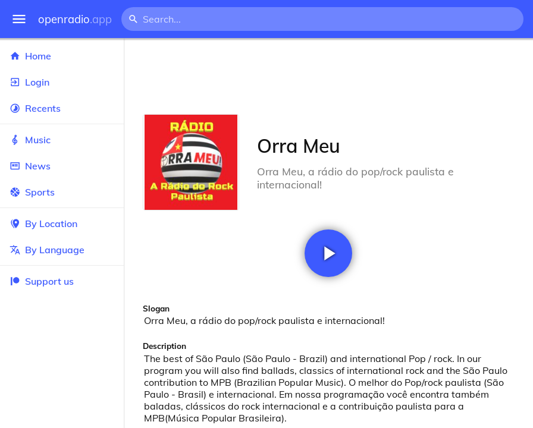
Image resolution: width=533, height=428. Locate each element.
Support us (42, 281)
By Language (62, 250)
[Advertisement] (328, 76)
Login (62, 82)
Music (62, 140)
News (62, 166)
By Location (62, 223)
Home (62, 56)
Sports (62, 192)
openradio (75, 19)
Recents (62, 108)
